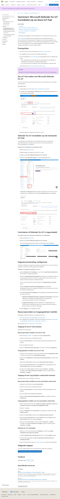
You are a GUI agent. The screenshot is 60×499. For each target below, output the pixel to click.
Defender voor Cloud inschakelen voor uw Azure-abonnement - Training (31, 472)
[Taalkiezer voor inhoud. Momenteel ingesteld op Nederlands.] (4, 492)
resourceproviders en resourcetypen (34, 323)
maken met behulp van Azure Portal (42, 88)
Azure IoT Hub (21, 38)
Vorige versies (10, 494)
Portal (47, 4)
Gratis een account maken (45, 51)
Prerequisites (21, 26)
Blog (15, 494)
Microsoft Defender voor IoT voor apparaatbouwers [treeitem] (8, 17)
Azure (22, 13)
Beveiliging (26, 13)
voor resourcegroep (34, 56)
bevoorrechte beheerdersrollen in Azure (37, 66)
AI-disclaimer (3, 494)
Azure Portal (28, 335)
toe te (40, 132)
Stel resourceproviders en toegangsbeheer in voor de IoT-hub (32, 317)
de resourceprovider (40, 442)
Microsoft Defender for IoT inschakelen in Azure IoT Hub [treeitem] (8, 29)
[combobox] (8, 15)
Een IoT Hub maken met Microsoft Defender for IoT (28, 27)
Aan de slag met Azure (54, 4)
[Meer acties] (57, 13)
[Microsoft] (2, 1)
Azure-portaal (30, 149)
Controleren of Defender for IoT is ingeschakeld (27, 30)
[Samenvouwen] (14, 12)
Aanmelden (57, 1)
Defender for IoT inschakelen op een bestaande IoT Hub (29, 29)
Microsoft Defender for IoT (34, 13)
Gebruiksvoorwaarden (44, 494)
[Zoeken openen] (53, 2)
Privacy (24, 494)
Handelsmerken (52, 494)
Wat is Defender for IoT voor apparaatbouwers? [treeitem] (8, 22)
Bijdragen (19, 494)
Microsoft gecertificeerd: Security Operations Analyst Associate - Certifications (32, 479)
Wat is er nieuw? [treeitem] (6, 24)
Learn (19, 13)
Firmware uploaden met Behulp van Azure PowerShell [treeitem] (9, 35)
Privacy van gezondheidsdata (32, 494)
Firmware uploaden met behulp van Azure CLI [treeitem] (9, 32)
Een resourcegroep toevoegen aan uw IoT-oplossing (30, 451)
